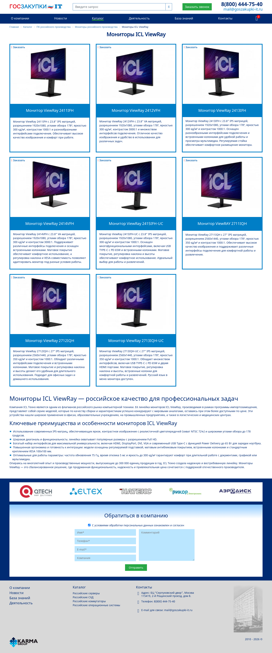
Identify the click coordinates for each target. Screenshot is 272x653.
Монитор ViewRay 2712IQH (49, 340)
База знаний (184, 18)
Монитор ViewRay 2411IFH (50, 110)
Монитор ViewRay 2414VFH (49, 223)
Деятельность (139, 18)
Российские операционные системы (96, 605)
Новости (60, 18)
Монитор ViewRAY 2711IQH (222, 223)
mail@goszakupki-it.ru (243, 9)
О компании (20, 18)
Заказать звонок (197, 7)
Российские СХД (83, 597)
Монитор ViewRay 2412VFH (136, 110)
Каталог (98, 18)
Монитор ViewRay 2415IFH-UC (136, 223)
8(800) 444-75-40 (242, 4)
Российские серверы (86, 593)
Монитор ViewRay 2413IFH (222, 110)
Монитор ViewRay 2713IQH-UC (136, 340)
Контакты (225, 18)
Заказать (18, 47)
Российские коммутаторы (89, 601)
